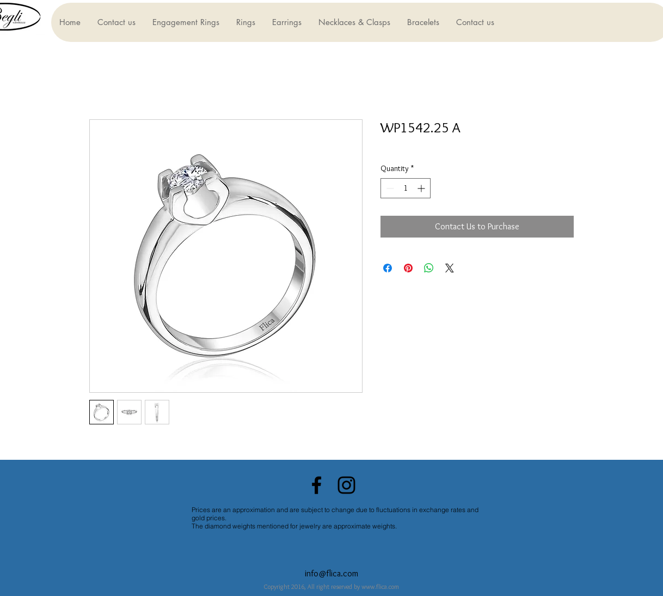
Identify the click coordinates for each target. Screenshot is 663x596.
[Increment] (422, 188)
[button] (186, 22)
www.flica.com (380, 586)
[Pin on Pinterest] (408, 268)
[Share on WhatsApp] (428, 268)
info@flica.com (331, 573)
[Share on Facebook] (387, 268)
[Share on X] (449, 268)
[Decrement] (389, 188)
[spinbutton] (405, 188)
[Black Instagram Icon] (346, 485)
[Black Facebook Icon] (316, 485)
